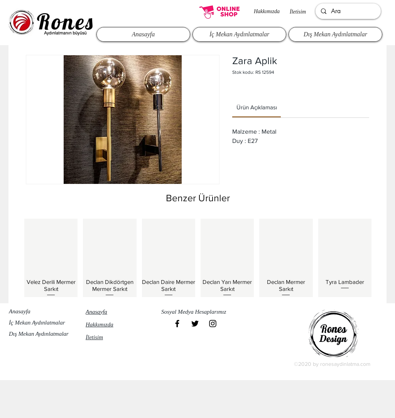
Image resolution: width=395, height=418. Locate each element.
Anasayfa (19, 311)
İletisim (298, 12)
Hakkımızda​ (267, 11)
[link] (256, 107)
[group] (198, 258)
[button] (197, 312)
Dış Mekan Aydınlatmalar (39, 334)
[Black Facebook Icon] (177, 323)
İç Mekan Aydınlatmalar (37, 322)
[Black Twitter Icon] (195, 323)
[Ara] (348, 11)
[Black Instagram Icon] (213, 323)
